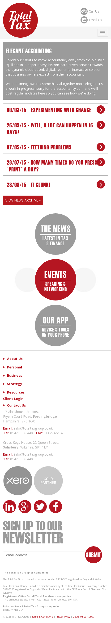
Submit (93, 554)
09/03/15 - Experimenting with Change (49, 109)
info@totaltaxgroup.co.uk (33, 428)
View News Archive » (23, 200)
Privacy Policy (63, 616)
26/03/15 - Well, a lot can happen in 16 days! (50, 128)
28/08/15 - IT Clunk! (28, 184)
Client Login (13, 398)
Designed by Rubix (83, 616)
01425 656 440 (22, 433)
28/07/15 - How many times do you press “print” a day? (52, 165)
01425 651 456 (55, 433)
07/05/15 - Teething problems (39, 147)
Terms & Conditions (42, 616)
